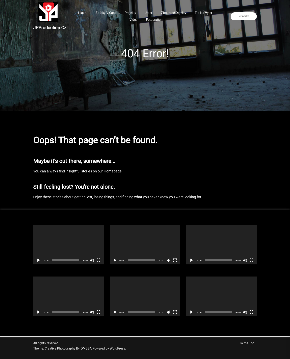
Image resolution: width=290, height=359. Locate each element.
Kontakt (244, 16)
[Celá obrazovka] (98, 260)
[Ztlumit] (92, 260)
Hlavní (82, 13)
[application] (68, 244)
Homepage (113, 171)
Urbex (149, 13)
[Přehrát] (38, 260)
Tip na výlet (203, 13)
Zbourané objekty (173, 13)
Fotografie (153, 20)
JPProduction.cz (49, 27)
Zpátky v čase (106, 13)
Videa (133, 20)
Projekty (130, 13)
